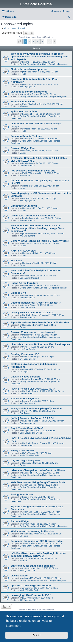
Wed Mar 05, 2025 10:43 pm (47, 512)
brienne (25, 62)
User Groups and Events (31, 433)
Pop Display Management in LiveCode (33, 170)
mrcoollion (27, 558)
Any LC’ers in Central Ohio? (27, 428)
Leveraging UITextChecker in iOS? (31, 595)
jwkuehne (26, 72)
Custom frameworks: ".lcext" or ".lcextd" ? (36, 302)
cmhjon (25, 430)
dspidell (25, 94)
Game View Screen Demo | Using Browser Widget (40, 240)
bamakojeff (27, 114)
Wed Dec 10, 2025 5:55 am (46, 186)
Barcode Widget (20, 521)
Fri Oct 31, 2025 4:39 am (44, 253)
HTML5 (23, 74)
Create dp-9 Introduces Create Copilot (33, 215)
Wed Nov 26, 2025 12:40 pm (49, 218)
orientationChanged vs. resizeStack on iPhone (38, 470)
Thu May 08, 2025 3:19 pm (42, 401)
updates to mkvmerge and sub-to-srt (32, 585)
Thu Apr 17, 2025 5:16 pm (52, 443)
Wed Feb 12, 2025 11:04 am (48, 534)
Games (23, 153)
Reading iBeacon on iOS (25, 354)
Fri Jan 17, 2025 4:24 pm (45, 558)
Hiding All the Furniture (24, 283)
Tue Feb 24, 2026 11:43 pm (47, 114)
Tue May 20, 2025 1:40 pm (47, 369)
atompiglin (27, 186)
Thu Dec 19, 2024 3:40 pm (46, 588)
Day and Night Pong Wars (26, 460)
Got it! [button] (36, 635)
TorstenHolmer (29, 543)
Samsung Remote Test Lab (26, 136)
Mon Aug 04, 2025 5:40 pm (41, 357)
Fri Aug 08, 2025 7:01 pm (45, 335)
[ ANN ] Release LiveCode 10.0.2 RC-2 (33, 418)
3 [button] (33, 41)
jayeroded (26, 84)
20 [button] (49, 41)
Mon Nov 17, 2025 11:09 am (51, 233)
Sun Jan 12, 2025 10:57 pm (45, 568)
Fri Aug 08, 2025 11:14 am (41, 347)
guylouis (26, 129)
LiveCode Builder (27, 307)
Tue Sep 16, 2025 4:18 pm (47, 285)
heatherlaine (28, 163)
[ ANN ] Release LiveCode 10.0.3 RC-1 (33, 312)
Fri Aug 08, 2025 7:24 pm (44, 325)
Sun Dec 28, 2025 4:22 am (45, 151)
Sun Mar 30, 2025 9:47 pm (45, 463)
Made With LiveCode (29, 455)
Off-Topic (24, 371)
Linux (22, 188)
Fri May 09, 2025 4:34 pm (51, 391)
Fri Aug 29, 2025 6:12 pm (41, 305)
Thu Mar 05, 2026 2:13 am (51, 104)
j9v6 (24, 453)
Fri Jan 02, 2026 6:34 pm (46, 138)
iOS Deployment (27, 86)
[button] (20, 41)
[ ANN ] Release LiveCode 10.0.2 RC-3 (33, 388)
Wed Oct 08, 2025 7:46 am (43, 276)
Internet (23, 561)
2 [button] (29, 41)
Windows (24, 106)
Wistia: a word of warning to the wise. (33, 531)
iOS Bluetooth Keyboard (25, 398)
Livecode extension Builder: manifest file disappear (41, 344)
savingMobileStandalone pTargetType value (36, 408)
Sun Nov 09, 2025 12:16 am (46, 243)
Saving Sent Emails (22, 494)
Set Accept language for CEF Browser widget (37, 541)
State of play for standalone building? (33, 565)
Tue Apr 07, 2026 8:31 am (43, 62)
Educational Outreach (30, 278)
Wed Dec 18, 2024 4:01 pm (40, 598)
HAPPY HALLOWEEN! (23, 250)
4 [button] (37, 41)
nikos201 (26, 198)
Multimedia (25, 175)
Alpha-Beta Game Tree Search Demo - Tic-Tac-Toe (40, 322)
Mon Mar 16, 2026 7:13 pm (45, 72)
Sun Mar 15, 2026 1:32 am (44, 94)
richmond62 (27, 285)
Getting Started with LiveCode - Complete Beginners (44, 64)
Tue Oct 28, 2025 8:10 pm (45, 263)
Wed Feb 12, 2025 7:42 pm (43, 524)
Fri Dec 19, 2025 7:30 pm (47, 163)
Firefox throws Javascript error (29, 69)
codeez (25, 276)
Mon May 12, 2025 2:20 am (47, 379)
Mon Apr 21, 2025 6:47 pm (43, 430)
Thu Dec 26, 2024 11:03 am (48, 578)
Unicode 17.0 (18, 292)
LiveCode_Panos (30, 315)
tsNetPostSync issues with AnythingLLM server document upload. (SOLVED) (38, 554)
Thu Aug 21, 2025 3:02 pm (52, 315)
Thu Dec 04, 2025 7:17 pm (45, 198)
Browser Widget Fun (23, 148)
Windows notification (23, 101)
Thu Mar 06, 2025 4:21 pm (42, 497)
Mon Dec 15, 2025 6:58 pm (47, 173)
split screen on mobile (24, 111)
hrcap (24, 401)
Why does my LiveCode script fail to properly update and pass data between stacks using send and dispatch (39, 56)
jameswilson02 (29, 233)
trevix (24, 305)
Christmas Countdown (24, 205)
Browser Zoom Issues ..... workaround (33, 332)
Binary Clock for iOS (23, 450)
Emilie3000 (27, 173)
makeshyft (27, 335)
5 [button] (42, 41)
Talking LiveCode (27, 570)
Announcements (27, 165)
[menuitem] (10, 11)
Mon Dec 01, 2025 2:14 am (45, 208)
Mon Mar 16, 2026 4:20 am (46, 84)
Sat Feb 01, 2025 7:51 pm (50, 543)
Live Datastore (19, 575)
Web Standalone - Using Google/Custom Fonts (38, 482)
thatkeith (26, 568)
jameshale (27, 588)
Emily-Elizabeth (29, 104)
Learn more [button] (13, 625)
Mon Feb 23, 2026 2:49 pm (44, 129)
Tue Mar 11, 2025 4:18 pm (46, 485)
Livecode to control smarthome (29, 91)
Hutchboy (26, 151)
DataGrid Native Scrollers (25, 376)
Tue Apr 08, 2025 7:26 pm (40, 453)
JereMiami (27, 485)
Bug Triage (25, 413)
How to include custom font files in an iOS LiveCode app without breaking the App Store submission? (37, 228)
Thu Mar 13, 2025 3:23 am (47, 473)
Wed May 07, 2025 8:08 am (42, 411)
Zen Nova (16, 260)
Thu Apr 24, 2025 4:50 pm (52, 421)
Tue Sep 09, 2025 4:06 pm (47, 295)
